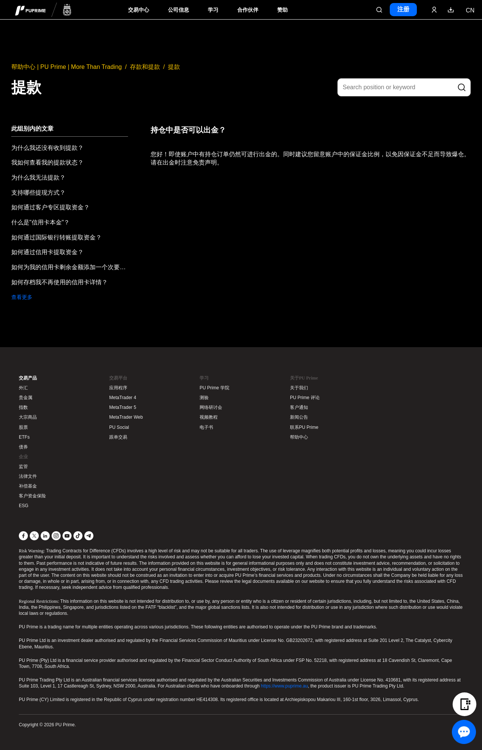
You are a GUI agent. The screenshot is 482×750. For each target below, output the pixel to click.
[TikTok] (77, 535)
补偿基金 (28, 486)
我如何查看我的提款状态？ (47, 162)
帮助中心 (299, 437)
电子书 (206, 427)
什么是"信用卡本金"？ (40, 222)
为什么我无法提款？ (38, 177)
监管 (23, 466)
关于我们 (299, 387)
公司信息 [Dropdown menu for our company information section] (178, 10)
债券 (23, 447)
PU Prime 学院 (214, 387)
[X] (34, 535)
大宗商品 (28, 417)
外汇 (23, 387)
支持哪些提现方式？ (38, 192)
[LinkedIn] (45, 535)
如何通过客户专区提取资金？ (50, 207)
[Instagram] (56, 535)
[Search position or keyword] (404, 87)
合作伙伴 (247, 10)
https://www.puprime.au (284, 686)
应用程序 (118, 387)
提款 (174, 67)
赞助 (282, 10)
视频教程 (209, 417)
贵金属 (25, 397)
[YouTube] (67, 535)
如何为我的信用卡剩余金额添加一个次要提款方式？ (69, 267)
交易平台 (118, 378)
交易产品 (28, 378)
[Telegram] (88, 535)
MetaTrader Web (126, 417)
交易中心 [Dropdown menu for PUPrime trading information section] (138, 10)
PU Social (119, 427)
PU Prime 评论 (305, 397)
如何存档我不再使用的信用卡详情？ (59, 282)
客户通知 (299, 407)
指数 (23, 407)
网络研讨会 (211, 407)
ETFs (24, 437)
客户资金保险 (32, 495)
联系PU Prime (304, 427)
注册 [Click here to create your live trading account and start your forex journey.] (403, 9)
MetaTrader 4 (122, 397)
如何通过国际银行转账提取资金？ (56, 237)
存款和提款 (145, 67)
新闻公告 (299, 417)
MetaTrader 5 (122, 407)
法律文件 (28, 476)
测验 (204, 397)
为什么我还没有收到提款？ (47, 148)
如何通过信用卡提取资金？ (47, 252)
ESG (23, 505)
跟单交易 (118, 437)
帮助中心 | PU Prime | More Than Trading (66, 67)
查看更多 (21, 297)
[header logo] (43, 9)
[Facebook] (23, 535)
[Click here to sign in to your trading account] (434, 10)
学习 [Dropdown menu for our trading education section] (213, 10)
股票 (23, 427)
